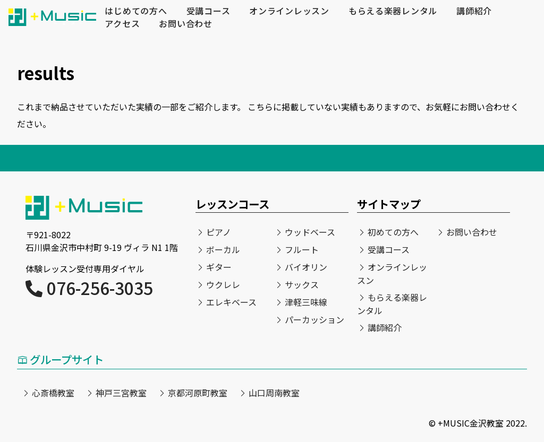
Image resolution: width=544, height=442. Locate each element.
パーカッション (314, 319)
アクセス (122, 24)
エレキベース (231, 302)
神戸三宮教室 (121, 392)
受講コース (208, 11)
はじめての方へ (136, 11)
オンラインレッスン (290, 11)
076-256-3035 (89, 287)
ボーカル (223, 249)
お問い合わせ (185, 24)
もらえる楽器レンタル (393, 11)
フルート (302, 249)
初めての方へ (393, 232)
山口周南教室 (274, 392)
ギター (219, 267)
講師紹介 (475, 11)
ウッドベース (310, 232)
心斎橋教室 (53, 392)
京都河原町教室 (197, 392)
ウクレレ (223, 284)
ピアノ (218, 232)
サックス (302, 284)
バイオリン (306, 267)
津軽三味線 (306, 302)
